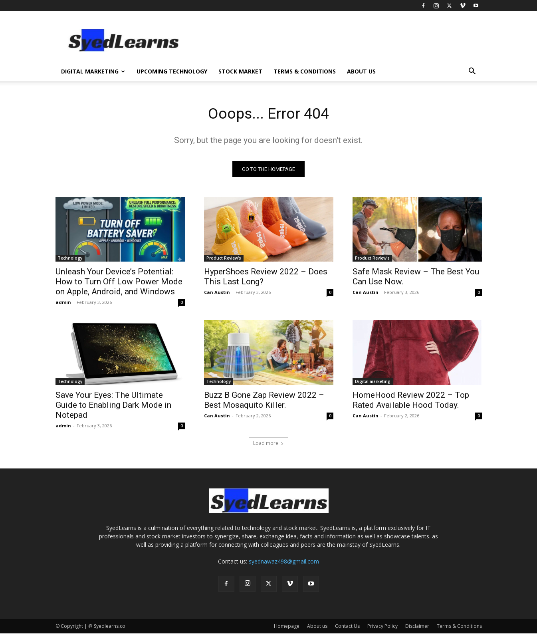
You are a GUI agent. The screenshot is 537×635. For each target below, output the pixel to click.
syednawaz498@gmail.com (284, 563)
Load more (268, 444)
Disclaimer (417, 627)
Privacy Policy (382, 627)
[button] (472, 72)
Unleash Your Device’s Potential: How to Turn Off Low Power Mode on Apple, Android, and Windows (118, 283)
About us (361, 71)
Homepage (286, 627)
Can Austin (217, 294)
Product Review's (223, 259)
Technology (70, 259)
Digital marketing (372, 383)
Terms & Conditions (304, 71)
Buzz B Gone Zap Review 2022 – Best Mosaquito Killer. (264, 401)
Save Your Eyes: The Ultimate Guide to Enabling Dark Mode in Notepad (113, 406)
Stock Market (240, 71)
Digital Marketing (93, 71)
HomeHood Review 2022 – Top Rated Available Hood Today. (411, 401)
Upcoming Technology (172, 71)
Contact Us (347, 627)
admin (63, 304)
